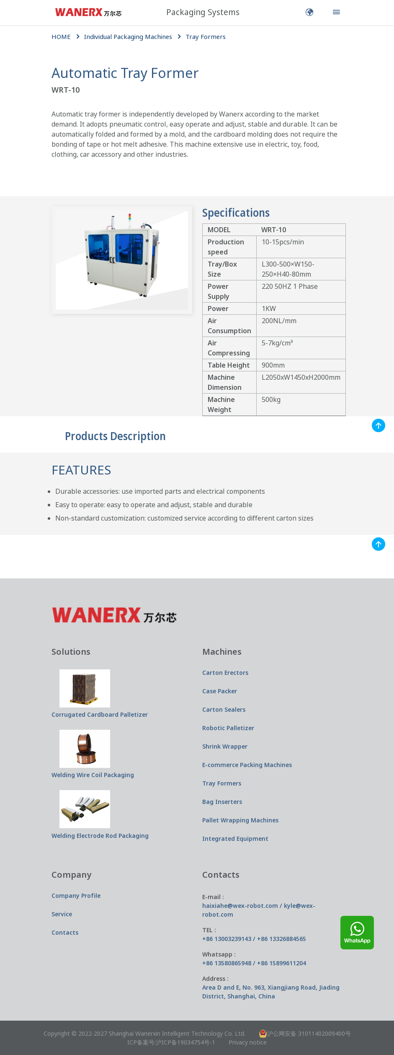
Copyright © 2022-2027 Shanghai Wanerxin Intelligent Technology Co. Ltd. (144, 1033)
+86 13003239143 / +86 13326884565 (254, 939)
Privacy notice (248, 1042)
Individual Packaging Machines (128, 36)
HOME (61, 36)
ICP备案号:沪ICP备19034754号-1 (171, 1042)
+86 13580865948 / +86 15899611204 (254, 963)
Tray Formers (205, 36)
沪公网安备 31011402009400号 (305, 1033)
